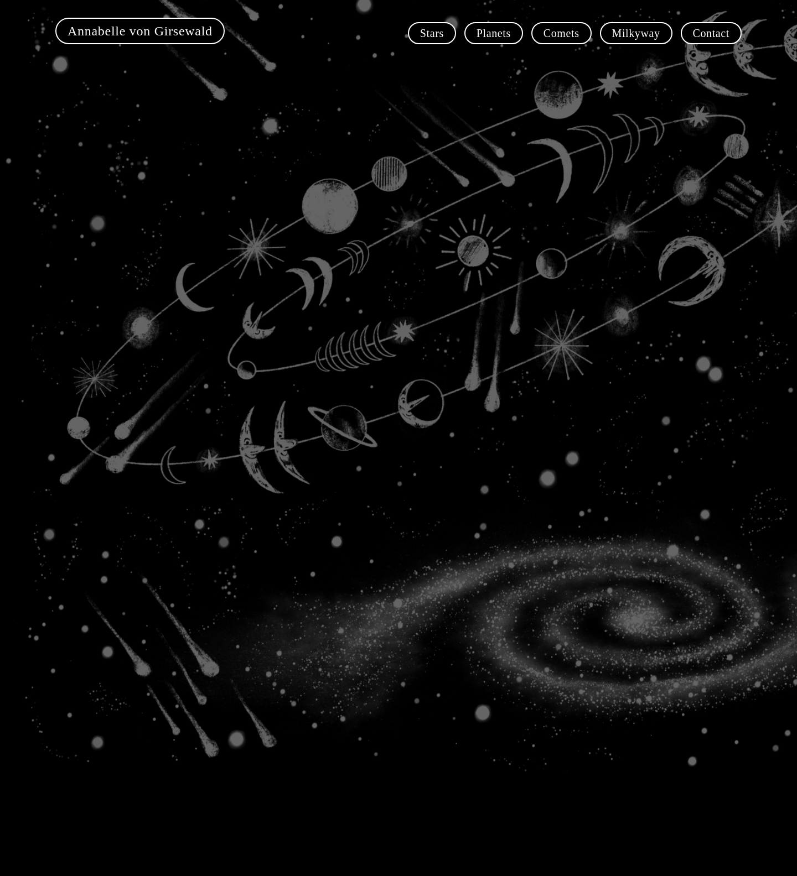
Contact (711, 33)
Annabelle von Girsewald (140, 31)
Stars (432, 33)
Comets (561, 33)
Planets (494, 33)
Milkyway (636, 33)
